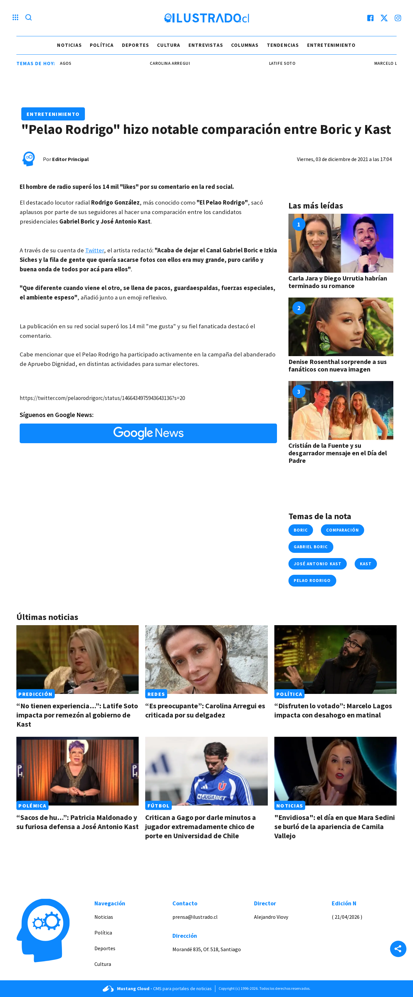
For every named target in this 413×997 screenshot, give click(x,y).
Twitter (94, 250)
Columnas (245, 45)
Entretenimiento (331, 45)
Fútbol (159, 805)
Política (102, 45)
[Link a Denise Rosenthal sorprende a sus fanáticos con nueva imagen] (340, 327)
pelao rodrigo (312, 580)
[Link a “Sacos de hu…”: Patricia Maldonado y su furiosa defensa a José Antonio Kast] (77, 771)
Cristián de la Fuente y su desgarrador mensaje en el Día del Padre (337, 452)
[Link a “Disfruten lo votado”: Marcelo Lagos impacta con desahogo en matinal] (335, 659)
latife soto (292, 63)
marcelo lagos (64, 63)
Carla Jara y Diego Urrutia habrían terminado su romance (337, 282)
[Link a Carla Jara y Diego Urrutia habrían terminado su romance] (340, 243)
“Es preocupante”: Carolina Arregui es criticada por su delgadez (205, 710)
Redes (156, 694)
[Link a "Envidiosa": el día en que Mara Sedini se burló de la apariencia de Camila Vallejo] (335, 771)
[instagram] (398, 18)
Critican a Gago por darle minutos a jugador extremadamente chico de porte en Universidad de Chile (200, 826)
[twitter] (384, 18)
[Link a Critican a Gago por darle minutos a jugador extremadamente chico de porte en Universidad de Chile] (206, 771)
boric (301, 530)
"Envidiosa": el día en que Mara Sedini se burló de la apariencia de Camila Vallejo (334, 826)
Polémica (32, 805)
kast (366, 564)
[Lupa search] (28, 18)
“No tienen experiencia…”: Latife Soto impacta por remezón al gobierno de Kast (77, 715)
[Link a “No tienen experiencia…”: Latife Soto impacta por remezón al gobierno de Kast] (77, 659)
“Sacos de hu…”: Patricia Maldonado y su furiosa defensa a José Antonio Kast (77, 822)
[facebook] (370, 18)
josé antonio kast (318, 564)
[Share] (398, 949)
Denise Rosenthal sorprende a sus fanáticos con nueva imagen (337, 365)
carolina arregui (180, 63)
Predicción (35, 694)
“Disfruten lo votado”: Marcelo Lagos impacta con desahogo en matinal (333, 710)
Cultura (168, 45)
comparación (342, 530)
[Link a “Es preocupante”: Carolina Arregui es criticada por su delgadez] (206, 659)
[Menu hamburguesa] (15, 18)
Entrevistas (205, 45)
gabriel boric (311, 547)
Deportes (135, 45)
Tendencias (283, 45)
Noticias (69, 45)
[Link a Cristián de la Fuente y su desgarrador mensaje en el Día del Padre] (340, 410)
